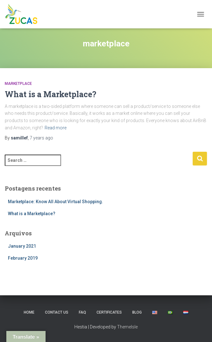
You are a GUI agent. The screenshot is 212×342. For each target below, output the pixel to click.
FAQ (82, 312)
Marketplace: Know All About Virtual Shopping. (55, 201)
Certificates (109, 312)
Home (29, 312)
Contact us (56, 312)
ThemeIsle (127, 326)
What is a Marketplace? (50, 94)
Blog (137, 312)
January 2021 (22, 246)
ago (41, 137)
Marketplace (18, 83)
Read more (55, 127)
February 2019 (23, 258)
